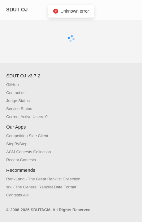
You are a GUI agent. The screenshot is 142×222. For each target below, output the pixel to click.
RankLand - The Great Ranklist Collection (43, 179)
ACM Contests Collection (28, 152)
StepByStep (17, 144)
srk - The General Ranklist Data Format (41, 187)
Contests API (17, 195)
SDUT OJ (17, 9)
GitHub (12, 84)
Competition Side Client (27, 136)
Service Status (19, 108)
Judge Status (18, 100)
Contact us (15, 92)
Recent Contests (21, 160)
